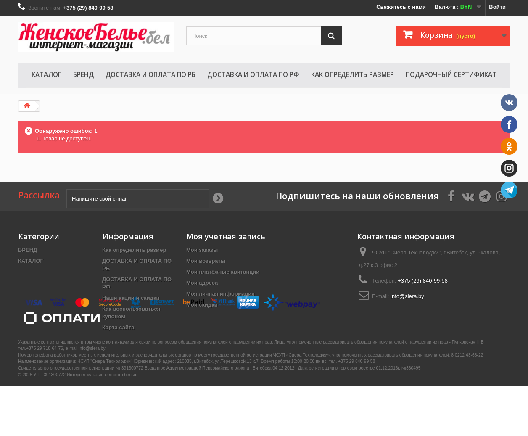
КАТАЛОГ (46, 74)
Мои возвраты (205, 261)
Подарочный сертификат (451, 74)
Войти (497, 7)
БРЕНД (83, 74)
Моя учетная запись (225, 236)
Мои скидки (202, 304)
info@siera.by (407, 296)
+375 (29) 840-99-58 (423, 280)
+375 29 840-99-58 (356, 411)
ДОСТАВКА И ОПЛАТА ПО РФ (253, 74)
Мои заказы (202, 250)
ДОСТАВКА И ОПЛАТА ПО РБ (150, 74)
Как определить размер (352, 74)
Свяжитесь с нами (401, 7)
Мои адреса (202, 283)
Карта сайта (118, 327)
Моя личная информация (220, 294)
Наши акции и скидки (130, 298)
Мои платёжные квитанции (222, 272)
